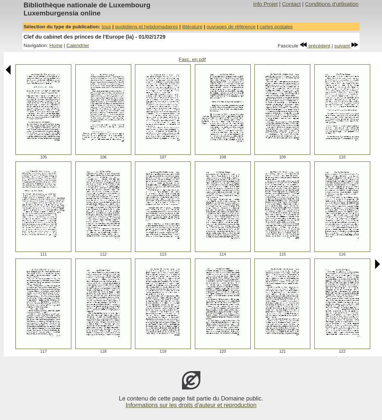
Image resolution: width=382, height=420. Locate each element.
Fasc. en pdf (192, 59)
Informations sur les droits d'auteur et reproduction (190, 405)
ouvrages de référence (231, 26)
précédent (315, 46)
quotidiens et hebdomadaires (146, 26)
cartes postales (276, 26)
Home (56, 45)
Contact (291, 4)
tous (106, 26)
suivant (346, 46)
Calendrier (78, 45)
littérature (192, 26)
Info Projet (265, 4)
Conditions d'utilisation (331, 4)
